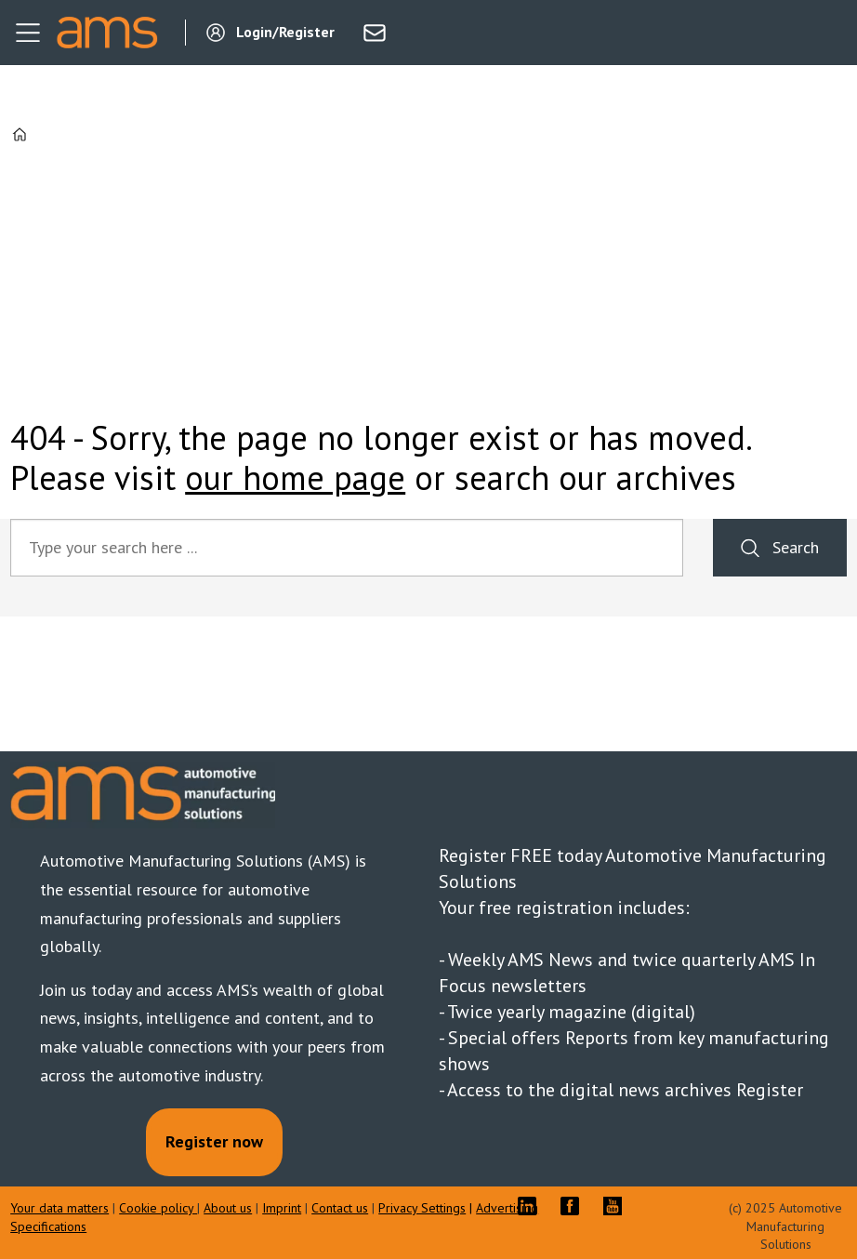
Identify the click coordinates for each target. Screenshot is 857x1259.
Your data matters (59, 1207)
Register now (214, 1141)
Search (795, 547)
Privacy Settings (422, 1207)
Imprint (281, 1207)
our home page (295, 477)
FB (574, 1206)
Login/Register (285, 31)
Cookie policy (158, 1207)
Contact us (339, 1207)
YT (617, 1206)
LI (532, 1206)
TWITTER (660, 1206)
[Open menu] (28, 32)
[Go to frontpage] (107, 32)
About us (228, 1207)
